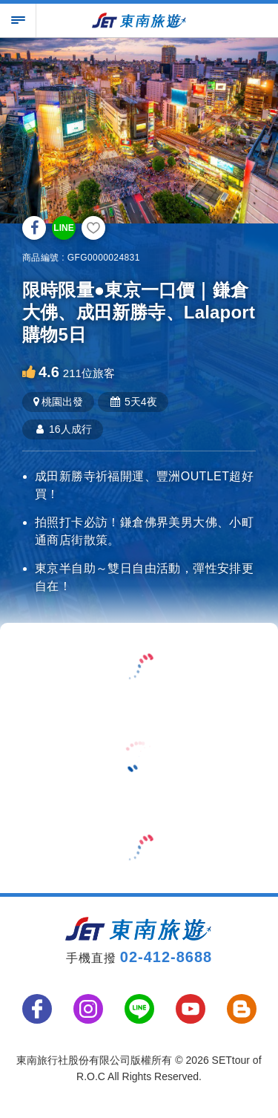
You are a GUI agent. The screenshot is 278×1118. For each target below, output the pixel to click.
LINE (63, 228)
